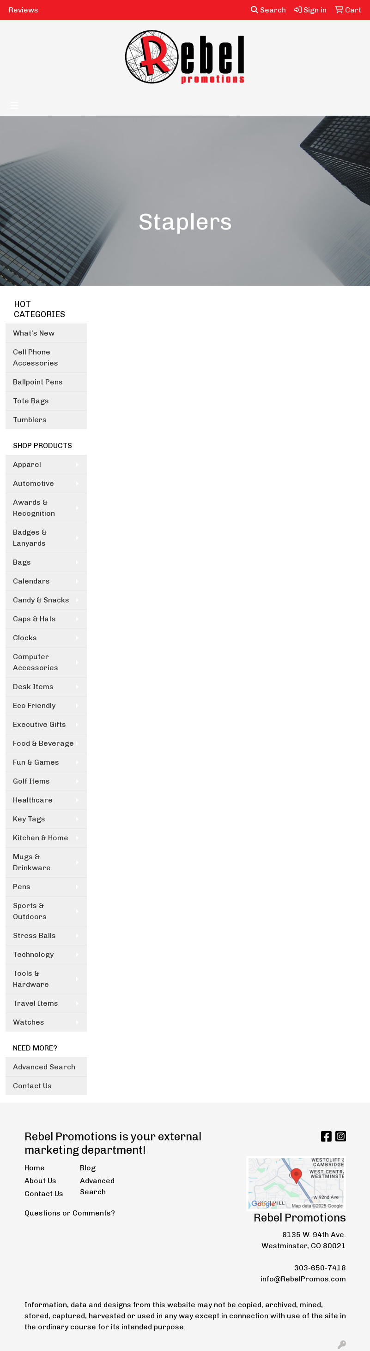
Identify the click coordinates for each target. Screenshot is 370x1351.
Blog (88, 1167)
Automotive (33, 483)
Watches (28, 1022)
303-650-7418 (320, 1267)
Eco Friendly (34, 705)
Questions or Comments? (69, 1213)
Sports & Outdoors (30, 911)
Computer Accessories (35, 662)
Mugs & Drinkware (32, 862)
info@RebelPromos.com (303, 1278)
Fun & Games (36, 762)
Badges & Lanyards (30, 538)
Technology (33, 954)
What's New (34, 333)
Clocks (25, 637)
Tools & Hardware (31, 979)
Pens (21, 886)
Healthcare (33, 800)
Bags (22, 562)
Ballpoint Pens (38, 382)
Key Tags (29, 818)
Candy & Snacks (41, 600)
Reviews (23, 10)
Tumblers (30, 419)
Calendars (31, 581)
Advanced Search (44, 1066)
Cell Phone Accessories (35, 357)
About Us (40, 1180)
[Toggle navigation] (14, 105)
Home (34, 1167)
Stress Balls (34, 935)
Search (268, 10)
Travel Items (35, 1003)
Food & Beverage (43, 743)
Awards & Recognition (34, 508)
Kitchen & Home (40, 837)
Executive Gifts (39, 724)
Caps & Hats (34, 618)
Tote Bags (31, 400)
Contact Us (32, 1085)
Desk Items (33, 686)
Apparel (27, 464)
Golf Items (31, 781)
